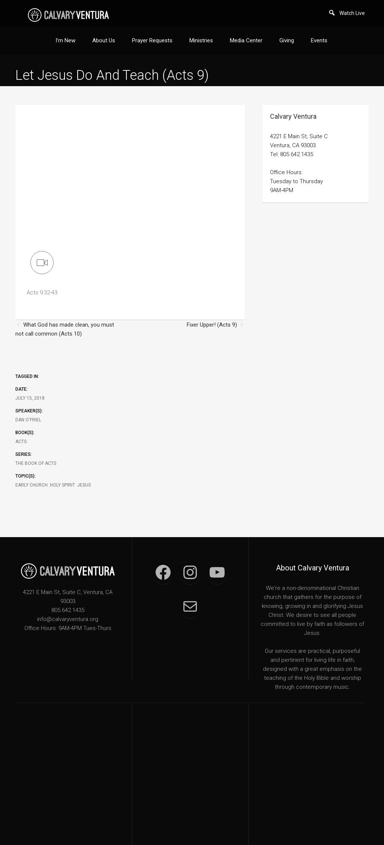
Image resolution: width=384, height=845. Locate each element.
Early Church (31, 485)
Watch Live (352, 13)
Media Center (246, 40)
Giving (286, 40)
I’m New (65, 40)
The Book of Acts (35, 463)
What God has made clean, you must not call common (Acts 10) (64, 329)
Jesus (84, 485)
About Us (103, 40)
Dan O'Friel (28, 419)
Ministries (201, 40)
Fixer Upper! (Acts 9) (212, 324)
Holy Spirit (62, 485)
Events (319, 40)
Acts (21, 441)
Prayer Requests (152, 40)
